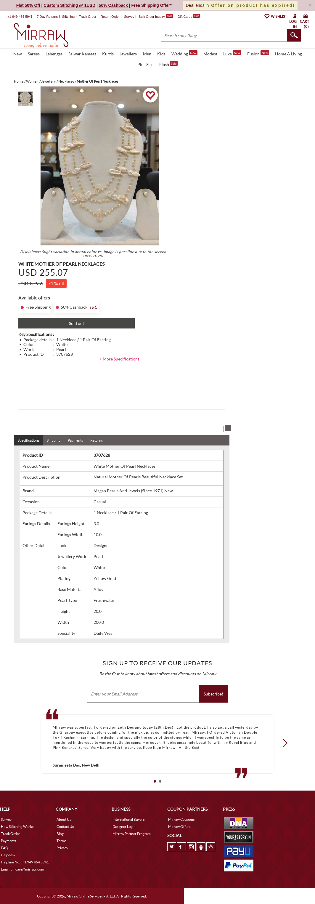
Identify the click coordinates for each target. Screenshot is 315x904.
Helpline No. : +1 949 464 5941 (25, 862)
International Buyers (128, 819)
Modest (210, 53)
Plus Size (145, 64)
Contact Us (65, 826)
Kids (161, 53)
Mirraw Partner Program (131, 833)
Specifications (28, 440)
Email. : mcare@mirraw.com (22, 869)
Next (283, 743)
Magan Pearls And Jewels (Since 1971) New (133, 490)
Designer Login (124, 826)
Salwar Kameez (82, 53)
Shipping (53, 440)
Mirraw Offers (179, 826)
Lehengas (54, 53)
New (17, 53)
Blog (60, 833)
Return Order (110, 16)
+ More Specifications (119, 358)
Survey (129, 16)
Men (147, 53)
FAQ (4, 848)
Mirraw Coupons (181, 819)
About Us (64, 819)
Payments (75, 440)
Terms (61, 841)
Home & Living (288, 53)
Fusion (258, 53)
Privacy (62, 848)
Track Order (87, 16)
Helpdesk (8, 855)
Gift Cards (188, 16)
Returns (96, 440)
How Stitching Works (17, 826)
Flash (168, 64)
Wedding (184, 53)
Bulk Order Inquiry (152, 16)
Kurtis (108, 53)
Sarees (34, 53)
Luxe (232, 53)
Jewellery (128, 53)
